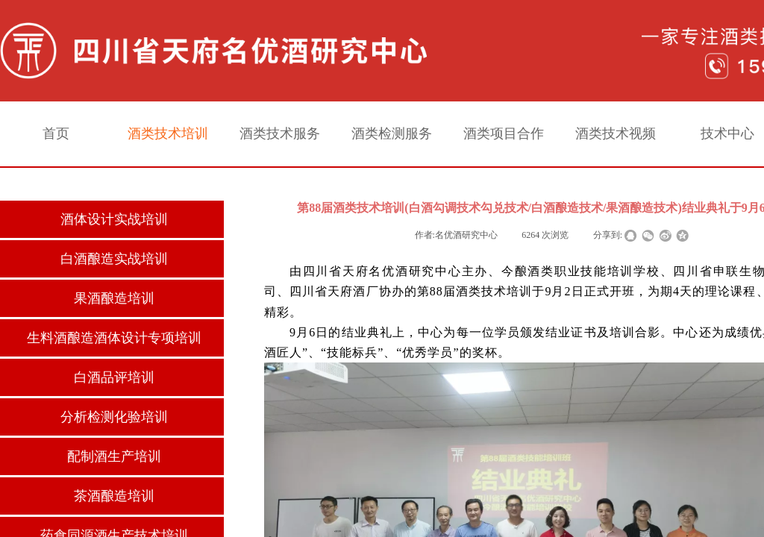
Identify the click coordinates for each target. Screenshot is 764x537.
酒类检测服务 (391, 133)
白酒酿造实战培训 (114, 258)
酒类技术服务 (279, 133)
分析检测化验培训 (114, 416)
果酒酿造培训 (114, 298)
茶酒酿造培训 (114, 496)
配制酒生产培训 (114, 456)
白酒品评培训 (114, 377)
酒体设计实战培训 (114, 219)
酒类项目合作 (503, 133)
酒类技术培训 (168, 133)
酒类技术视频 (615, 133)
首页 (56, 133)
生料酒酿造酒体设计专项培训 (114, 337)
